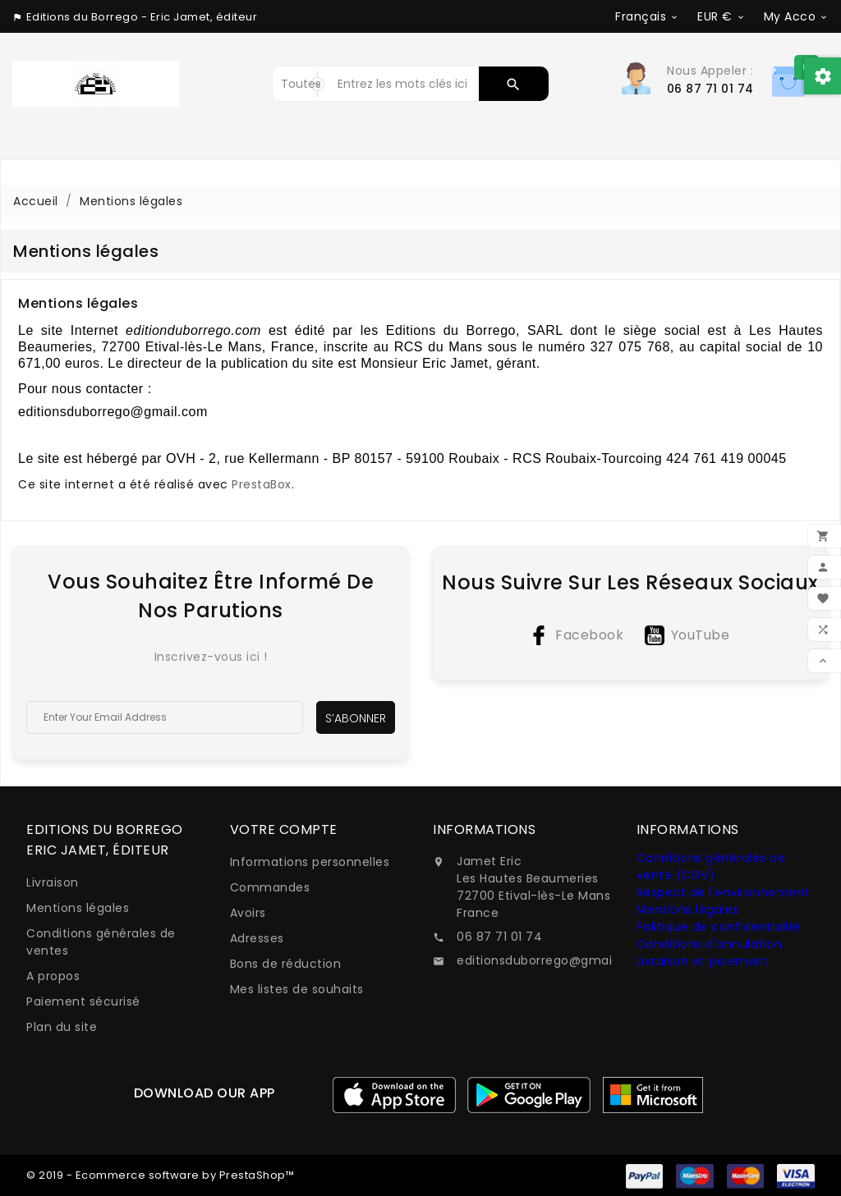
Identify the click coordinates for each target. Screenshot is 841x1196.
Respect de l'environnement (723, 892)
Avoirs (248, 913)
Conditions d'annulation (709, 944)
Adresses (257, 938)
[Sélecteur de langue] (647, 16)
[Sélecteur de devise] (721, 16)
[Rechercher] (404, 84)
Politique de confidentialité (719, 927)
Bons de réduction (286, 963)
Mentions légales (77, 908)
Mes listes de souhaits (297, 989)
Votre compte (284, 829)
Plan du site (61, 1027)
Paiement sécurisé (83, 1001)
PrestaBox (262, 484)
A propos (53, 976)
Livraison (52, 882)
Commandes (270, 887)
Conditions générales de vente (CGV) (711, 866)
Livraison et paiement (703, 961)
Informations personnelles (310, 862)
